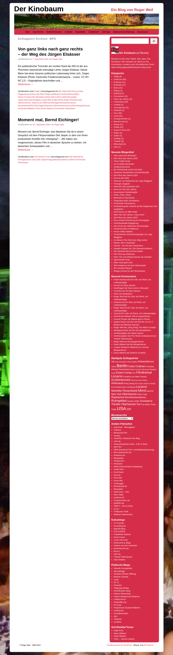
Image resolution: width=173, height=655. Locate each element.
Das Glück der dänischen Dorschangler (131, 226)
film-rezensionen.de (122, 452)
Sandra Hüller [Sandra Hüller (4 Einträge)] (133, 401)
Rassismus (49, 105)
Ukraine (24, 108)
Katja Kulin (118, 630)
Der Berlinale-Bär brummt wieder (128, 251)
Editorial (117, 93)
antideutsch (56, 94)
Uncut (116, 509)
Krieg (49, 159)
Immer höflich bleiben (123, 231)
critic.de (117, 441)
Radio (116, 133)
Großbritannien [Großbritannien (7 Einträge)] (121, 379)
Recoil (116, 551)
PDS (36, 105)
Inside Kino (119, 469)
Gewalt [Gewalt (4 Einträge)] (143, 376)
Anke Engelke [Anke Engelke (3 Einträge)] (132, 362)
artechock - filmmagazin (124, 427)
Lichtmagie (118, 483)
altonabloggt (119, 571)
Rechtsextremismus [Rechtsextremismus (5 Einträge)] (135, 397)
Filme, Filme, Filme (122, 195)
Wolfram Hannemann (123, 514)
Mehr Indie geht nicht (123, 262)
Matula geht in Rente (140, 319)
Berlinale (118, 85)
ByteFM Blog (119, 529)
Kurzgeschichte (120, 119)
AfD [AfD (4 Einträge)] (113, 362)
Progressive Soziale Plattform (127, 608)
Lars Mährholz (44, 103)
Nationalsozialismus (60, 159)
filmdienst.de (119, 455)
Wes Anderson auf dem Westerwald (130, 265)
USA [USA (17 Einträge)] (121, 408)
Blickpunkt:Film (120, 433)
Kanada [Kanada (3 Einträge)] (152, 383)
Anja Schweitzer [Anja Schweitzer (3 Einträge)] (121, 362)
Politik (37, 91)
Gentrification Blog (122, 591)
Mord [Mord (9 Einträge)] (142, 390)
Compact (28, 97)
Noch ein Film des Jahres (125, 189)
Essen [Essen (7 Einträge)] (120, 372)
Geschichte (38, 32)
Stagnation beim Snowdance (126, 201)
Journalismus (120, 107)
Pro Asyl (117, 605)
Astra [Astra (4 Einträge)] (113, 366)
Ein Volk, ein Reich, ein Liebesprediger (138, 313)
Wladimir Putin (34, 108)
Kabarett (117, 110)
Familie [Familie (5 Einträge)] (128, 372)
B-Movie (117, 82)
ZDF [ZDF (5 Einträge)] (129, 409)
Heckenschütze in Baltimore (126, 229)
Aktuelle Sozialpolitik (123, 568)
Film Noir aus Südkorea (124, 254)
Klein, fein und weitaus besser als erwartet (132, 257)
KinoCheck (118, 472)
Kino (36, 157)
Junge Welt (46, 100)
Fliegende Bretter (121, 588)
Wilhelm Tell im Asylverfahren (137, 316)
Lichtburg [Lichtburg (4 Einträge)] (131, 387)
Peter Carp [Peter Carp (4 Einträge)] (142, 394)
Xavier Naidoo (47, 108)
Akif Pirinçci (73, 91)
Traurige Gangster (122, 184)
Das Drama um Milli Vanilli (125, 212)
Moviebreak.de (120, 486)
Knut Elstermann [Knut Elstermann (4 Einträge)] (118, 387)
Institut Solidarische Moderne (127, 596)
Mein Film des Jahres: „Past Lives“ (129, 215)
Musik (116, 124)
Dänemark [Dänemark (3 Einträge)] (145, 369)
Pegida (41, 105)
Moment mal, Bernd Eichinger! (48, 119)
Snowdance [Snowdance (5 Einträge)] (146, 401)
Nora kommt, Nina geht (138, 288)
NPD (31, 105)
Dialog (116, 90)
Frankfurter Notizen (122, 534)
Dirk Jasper (42, 159)
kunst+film (118, 480)
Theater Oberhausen (123, 557)
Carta (116, 579)
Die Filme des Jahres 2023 (126, 217)
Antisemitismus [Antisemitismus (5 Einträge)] (146, 361)
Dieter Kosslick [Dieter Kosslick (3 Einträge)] (135, 369)
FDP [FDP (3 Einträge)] (134, 373)
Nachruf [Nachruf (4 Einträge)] (149, 391)
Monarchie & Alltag (122, 543)
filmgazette (118, 458)
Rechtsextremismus (63, 105)
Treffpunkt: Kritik (121, 511)
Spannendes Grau (122, 260)
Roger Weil (57, 59)
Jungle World (57, 100)
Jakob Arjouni (137, 333)
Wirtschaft (118, 144)
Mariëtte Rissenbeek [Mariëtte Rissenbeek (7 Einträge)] (124, 390)
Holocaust (28, 100)
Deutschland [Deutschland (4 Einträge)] (124, 369)
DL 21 (116, 582)
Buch (116, 88)
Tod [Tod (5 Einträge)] (138, 404)
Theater (117, 141)
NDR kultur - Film (121, 492)
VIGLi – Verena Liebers (124, 639)
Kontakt (68, 32)
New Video (118, 495)
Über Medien (119, 560)
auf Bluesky (134, 53)
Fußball (117, 105)
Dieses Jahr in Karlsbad (124, 243)
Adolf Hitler (73, 157)
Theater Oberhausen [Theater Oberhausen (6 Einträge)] (123, 404)
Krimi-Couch (119, 537)
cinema (117, 436)
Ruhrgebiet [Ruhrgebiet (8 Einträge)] (119, 400)
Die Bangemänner (135, 341)
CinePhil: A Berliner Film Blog (127, 438)
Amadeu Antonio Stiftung (125, 574)
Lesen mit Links (121, 540)
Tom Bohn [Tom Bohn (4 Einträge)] (145, 404)
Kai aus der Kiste (121, 178)
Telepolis (118, 619)
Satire (116, 135)
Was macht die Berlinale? (125, 155)
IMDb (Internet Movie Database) (128, 466)
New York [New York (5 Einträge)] (116, 394)
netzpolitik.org (120, 602)
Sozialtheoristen (121, 613)
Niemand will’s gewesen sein (126, 186)
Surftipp (117, 138)
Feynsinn (118, 585)
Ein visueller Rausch (123, 268)
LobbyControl (120, 599)
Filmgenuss (119, 461)
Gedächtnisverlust (122, 167)
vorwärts (117, 622)
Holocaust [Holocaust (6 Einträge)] (117, 383)
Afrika (64, 91)
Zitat (116, 147)
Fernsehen (118, 96)
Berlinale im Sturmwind (124, 198)
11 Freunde (119, 523)
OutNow (117, 497)
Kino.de (117, 475)
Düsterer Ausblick (138, 353)
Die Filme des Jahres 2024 (126, 175)
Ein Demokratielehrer (141, 330)
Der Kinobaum (39, 9)
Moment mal (44, 157)
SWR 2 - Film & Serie (123, 506)
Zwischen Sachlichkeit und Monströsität (131, 172)
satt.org (117, 554)
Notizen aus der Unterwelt (125, 545)
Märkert (122, 636)
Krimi (116, 116)
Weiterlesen (26, 84)
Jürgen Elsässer (70, 100)
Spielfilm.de (119, 503)
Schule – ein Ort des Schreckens (128, 245)
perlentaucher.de (121, 548)
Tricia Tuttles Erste (122, 161)
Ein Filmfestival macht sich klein (128, 169)
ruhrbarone (119, 610)
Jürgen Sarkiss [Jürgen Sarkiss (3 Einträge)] (143, 383)
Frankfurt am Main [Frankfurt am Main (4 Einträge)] (131, 376)
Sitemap (106, 32)
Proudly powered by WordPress (119, 645)
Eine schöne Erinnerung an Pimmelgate (131, 220)
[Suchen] (153, 41)
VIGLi (116, 294)
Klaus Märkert (120, 344)
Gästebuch (94, 32)
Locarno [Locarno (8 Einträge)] (141, 386)
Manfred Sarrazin (131, 325)
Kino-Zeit (118, 478)
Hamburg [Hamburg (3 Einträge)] (134, 380)
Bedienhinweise (54, 32)
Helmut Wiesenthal (122, 594)
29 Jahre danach (128, 285)
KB (26, 103)
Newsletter (80, 32)
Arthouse (118, 79)
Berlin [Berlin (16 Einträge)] (122, 365)
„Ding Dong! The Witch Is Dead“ (141, 327)
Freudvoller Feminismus (124, 203)
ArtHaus (117, 430)
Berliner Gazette (121, 577)
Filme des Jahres (121, 99)
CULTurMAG (119, 531)
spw (115, 616)
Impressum (142, 32)
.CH (122, 497)
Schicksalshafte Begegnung (126, 223)
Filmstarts (118, 464)
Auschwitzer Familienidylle (125, 192)
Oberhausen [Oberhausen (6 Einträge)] (129, 394)
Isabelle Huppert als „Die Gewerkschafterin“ (133, 248)
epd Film (117, 447)
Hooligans (37, 100)
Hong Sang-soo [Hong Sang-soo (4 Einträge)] (131, 383)
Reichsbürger (77, 105)
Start (27, 32)
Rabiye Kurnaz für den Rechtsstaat (129, 271)
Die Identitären (38, 97)
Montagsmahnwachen (60, 103)
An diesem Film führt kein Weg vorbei (130, 240)
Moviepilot (118, 489)
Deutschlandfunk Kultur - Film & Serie (130, 444)
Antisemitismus (67, 94)
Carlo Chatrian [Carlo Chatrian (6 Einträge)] (136, 366)
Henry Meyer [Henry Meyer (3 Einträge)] (143, 380)
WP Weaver (148, 645)
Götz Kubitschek (63, 97)
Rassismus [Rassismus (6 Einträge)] (117, 397)
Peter (116, 636)
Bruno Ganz (31, 159)
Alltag (116, 76)
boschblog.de (120, 526)
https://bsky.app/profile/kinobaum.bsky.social (131, 67)
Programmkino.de (122, 500)
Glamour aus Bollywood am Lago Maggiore (133, 181)
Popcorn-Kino (120, 130)
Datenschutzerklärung (123, 32)
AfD (60, 91)
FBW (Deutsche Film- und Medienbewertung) (134, 450)
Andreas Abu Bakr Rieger (40, 94)
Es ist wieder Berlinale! (124, 164)
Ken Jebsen (33, 103)
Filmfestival (119, 102)
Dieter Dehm (50, 97)
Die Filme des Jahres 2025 (126, 158)
